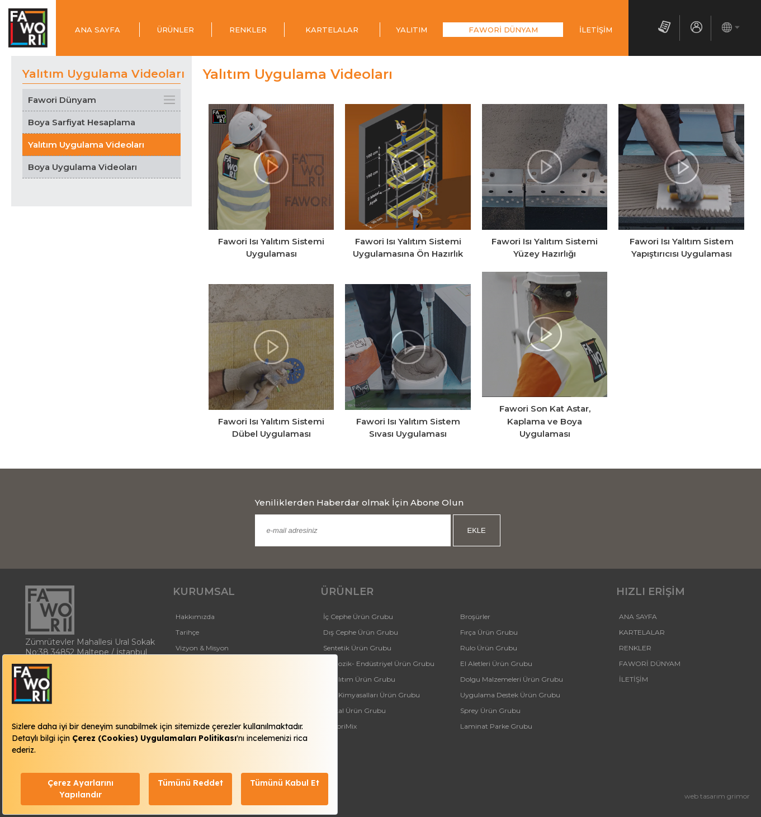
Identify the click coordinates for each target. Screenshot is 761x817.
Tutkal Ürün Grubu (354, 710)
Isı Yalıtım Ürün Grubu (359, 679)
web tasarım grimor (717, 796)
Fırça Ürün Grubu (489, 632)
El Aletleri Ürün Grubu (496, 663)
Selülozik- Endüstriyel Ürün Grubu (378, 663)
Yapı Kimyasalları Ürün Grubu (371, 695)
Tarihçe (187, 632)
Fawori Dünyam (62, 100)
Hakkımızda (195, 616)
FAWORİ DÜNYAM (503, 29)
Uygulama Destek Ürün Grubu (510, 695)
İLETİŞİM (595, 29)
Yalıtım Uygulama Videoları (86, 144)
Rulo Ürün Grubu (488, 648)
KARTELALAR (331, 29)
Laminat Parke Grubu (496, 726)
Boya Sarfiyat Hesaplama (81, 122)
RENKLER (248, 29)
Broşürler (475, 616)
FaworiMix (340, 726)
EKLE (476, 530)
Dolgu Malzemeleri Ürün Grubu (511, 679)
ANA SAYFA (97, 29)
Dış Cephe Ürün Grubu (360, 632)
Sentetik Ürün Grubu (357, 648)
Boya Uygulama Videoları (82, 167)
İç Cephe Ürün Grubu (358, 616)
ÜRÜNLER (175, 29)
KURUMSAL (204, 591)
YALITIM (411, 29)
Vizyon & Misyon (202, 648)
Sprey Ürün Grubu (490, 710)
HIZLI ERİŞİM (650, 591)
